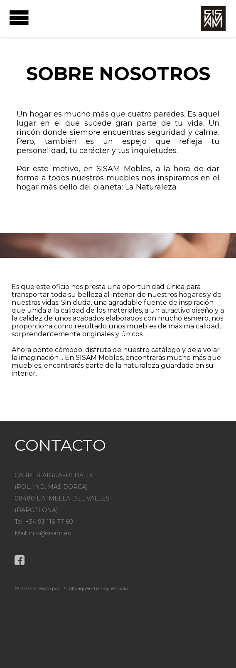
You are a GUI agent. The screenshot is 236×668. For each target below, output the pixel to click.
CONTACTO (60, 445)
